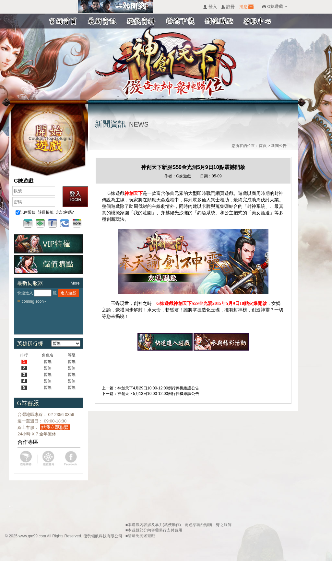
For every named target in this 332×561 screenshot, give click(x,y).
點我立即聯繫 (54, 427)
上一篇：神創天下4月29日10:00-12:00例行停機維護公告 (150, 388)
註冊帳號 (45, 212)
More (75, 283)
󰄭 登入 (210, 7)
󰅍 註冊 (228, 7)
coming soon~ (34, 301)
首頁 (263, 145)
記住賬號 (25, 212)
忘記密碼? (65, 212)
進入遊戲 (68, 293)
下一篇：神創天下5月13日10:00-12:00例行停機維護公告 (150, 393)
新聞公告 (279, 145)
